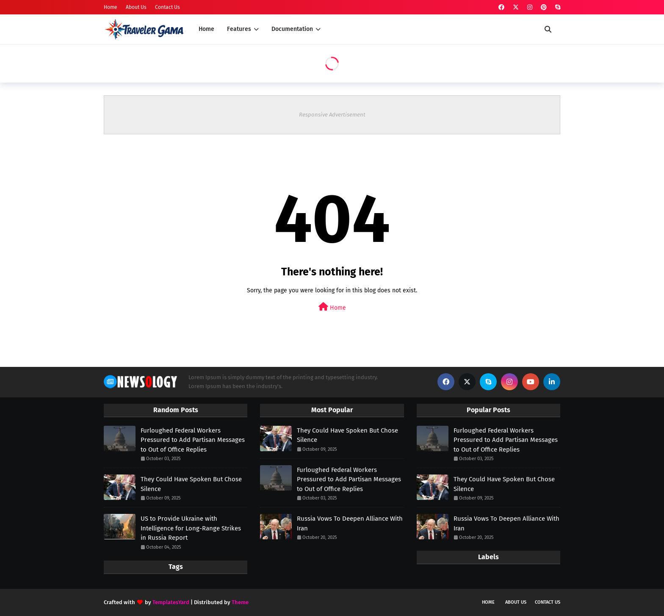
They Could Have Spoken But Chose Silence (191, 484)
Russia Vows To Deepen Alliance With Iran (350, 523)
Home (110, 7)
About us (515, 602)
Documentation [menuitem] (292, 29)
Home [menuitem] (206, 29)
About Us (136, 7)
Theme (240, 602)
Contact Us (167, 7)
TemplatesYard (170, 602)
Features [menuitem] (239, 29)
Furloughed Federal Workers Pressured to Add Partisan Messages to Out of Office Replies (193, 440)
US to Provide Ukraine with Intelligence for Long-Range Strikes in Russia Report (191, 528)
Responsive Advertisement (332, 114)
